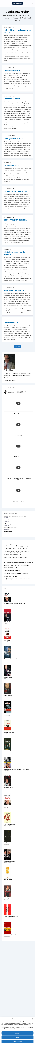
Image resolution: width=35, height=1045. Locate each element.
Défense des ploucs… (9, 523)
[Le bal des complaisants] (7, 744)
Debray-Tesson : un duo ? (10, 527)
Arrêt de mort (6, 842)
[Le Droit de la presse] (7, 872)
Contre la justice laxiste (9, 732)
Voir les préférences (17, 1041)
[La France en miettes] (7, 799)
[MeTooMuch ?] (7, 615)
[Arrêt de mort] (7, 836)
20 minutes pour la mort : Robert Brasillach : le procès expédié (16, 769)
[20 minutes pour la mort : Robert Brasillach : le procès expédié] (7, 762)
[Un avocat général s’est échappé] (7, 891)
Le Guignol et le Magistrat (9, 861)
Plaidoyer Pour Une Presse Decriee (11, 916)
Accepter (17, 1033)
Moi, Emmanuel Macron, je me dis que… (12, 658)
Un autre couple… (8, 531)
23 (14, 136)
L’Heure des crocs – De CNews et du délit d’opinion (14, 603)
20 (14, 320)
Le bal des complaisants (9, 750)
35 (14, 96)
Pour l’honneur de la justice (9, 824)
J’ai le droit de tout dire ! (9, 787)
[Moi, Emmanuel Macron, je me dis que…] (7, 652)
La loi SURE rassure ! (9, 520)
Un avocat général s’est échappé (10, 898)
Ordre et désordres (8, 695)
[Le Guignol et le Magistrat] (7, 854)
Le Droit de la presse (8, 879)
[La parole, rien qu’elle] (7, 670)
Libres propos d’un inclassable (10, 935)
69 (13, 217)
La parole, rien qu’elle (8, 677)
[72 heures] (7, 707)
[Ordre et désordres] (7, 688)
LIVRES (5, 588)
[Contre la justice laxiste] (7, 725)
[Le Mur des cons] (7, 633)
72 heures (6, 714)
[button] (32, 1018)
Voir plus (17, 346)
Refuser (17, 1037)
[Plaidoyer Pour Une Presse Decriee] (7, 909)
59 (13, 162)
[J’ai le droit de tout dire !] (7, 780)
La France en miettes (8, 806)
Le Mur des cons (7, 640)
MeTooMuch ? (7, 621)
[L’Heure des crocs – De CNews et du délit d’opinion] (7, 596)
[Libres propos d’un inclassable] (7, 928)
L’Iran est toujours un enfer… (21, 551)
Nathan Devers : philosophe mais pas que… (15, 516)
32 (13, 188)
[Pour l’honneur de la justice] (7, 817)
